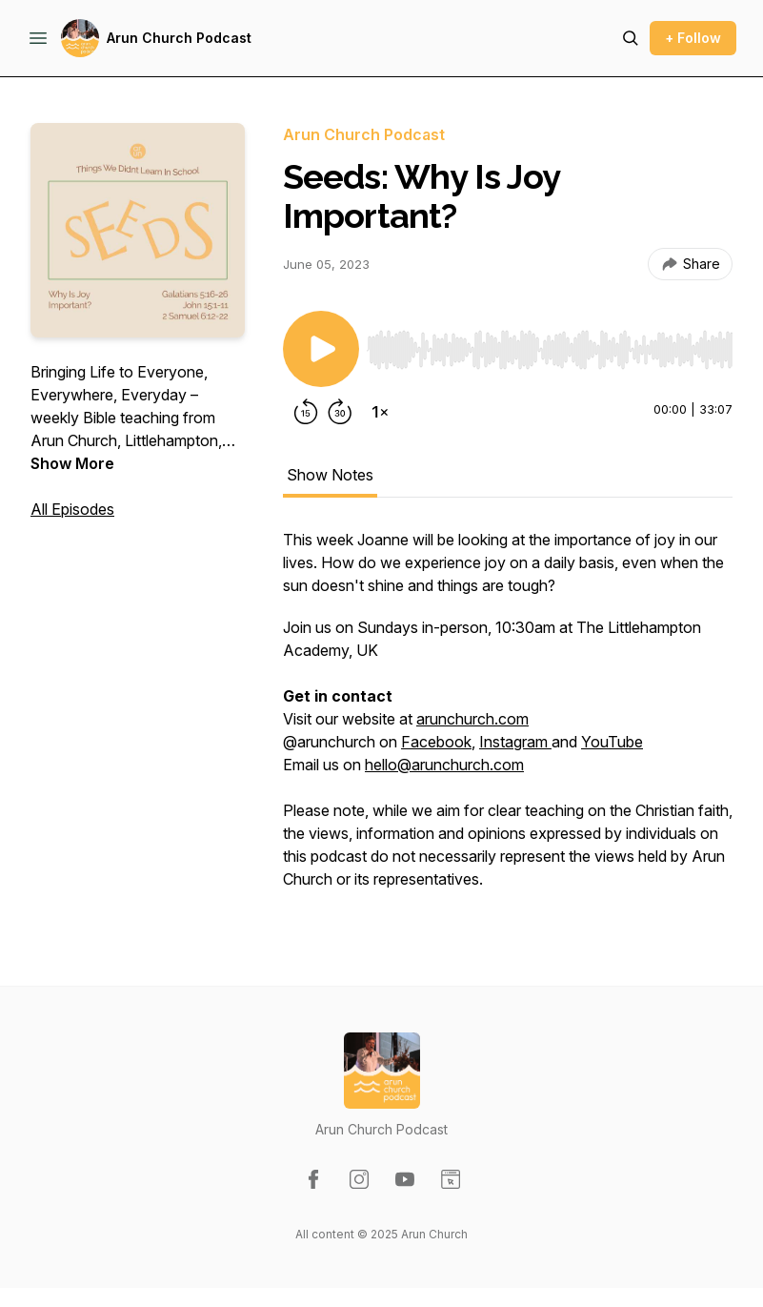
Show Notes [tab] (330, 474)
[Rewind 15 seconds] (305, 411)
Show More (72, 463)
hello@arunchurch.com (444, 764)
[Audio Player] (550, 344)
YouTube (612, 741)
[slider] (550, 350)
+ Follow (693, 38)
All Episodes (72, 509)
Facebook (436, 741)
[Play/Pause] (321, 349)
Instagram (515, 741)
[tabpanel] (508, 718)
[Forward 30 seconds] (340, 411)
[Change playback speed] (380, 411)
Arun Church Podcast (179, 38)
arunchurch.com (472, 718)
